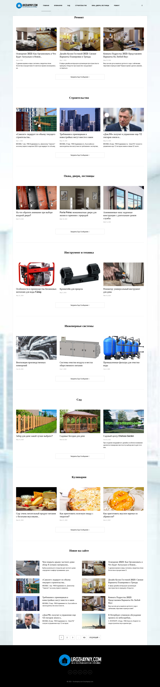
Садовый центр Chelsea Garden (118, 436)
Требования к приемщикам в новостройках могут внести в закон (76, 136)
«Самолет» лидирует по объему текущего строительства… (35, 136)
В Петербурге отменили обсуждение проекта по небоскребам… (124, 616)
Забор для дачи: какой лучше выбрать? (34, 436)
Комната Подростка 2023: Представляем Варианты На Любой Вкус (122, 55)
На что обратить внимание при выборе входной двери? (34, 214)
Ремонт (117, 5)
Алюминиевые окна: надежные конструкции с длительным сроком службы (119, 215)
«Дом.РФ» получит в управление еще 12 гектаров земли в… (122, 136)
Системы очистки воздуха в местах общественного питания (76, 364)
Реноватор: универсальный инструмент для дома (121, 290)
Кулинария (58, 5)
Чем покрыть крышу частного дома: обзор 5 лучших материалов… (58, 563)
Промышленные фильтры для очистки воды (121, 364)
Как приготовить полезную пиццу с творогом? (76, 515)
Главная (46, 5)
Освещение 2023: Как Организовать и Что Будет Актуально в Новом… (36, 55)
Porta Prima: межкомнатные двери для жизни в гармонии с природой (78, 214)
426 (84, 637)
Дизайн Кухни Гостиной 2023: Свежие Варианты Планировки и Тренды (78, 55)
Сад (68, 5)
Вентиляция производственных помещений (31, 364)
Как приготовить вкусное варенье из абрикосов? (120, 515)
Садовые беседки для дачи (72, 436)
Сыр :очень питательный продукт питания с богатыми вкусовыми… (36, 515)
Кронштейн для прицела (71, 289)
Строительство (81, 5)
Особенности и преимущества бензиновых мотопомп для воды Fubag (36, 290)
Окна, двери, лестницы (100, 5)
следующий (94, 637)
